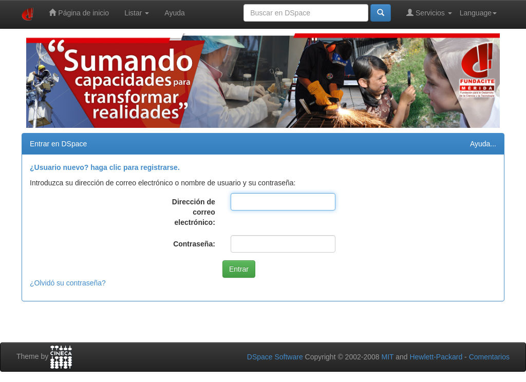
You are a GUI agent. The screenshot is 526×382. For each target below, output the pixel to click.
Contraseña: (194, 244)
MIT (387, 357)
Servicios (429, 12)
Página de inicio (79, 12)
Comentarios (489, 357)
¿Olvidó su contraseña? (68, 283)
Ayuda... (483, 144)
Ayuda (174, 13)
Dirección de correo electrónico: (193, 212)
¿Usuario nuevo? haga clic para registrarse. (105, 167)
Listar (136, 13)
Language (478, 13)
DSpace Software (275, 357)
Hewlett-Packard (435, 357)
